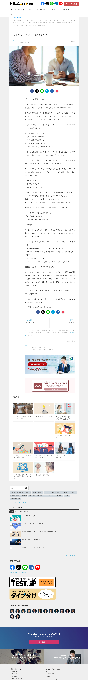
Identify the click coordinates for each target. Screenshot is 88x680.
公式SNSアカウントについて (17, 572)
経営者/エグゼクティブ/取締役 (18, 495)
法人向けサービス (17, 678)
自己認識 (28, 492)
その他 (13, 14)
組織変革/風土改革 (15, 499)
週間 (16, 511)
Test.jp (48, 676)
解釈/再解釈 (32, 495)
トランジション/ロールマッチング (53, 495)
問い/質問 (47, 492)
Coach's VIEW (17, 17)
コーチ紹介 (15, 673)
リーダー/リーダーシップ (17, 492)
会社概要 (14, 671)
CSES (48, 671)
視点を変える (55, 492)
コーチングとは (20, 10)
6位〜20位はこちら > (72, 556)
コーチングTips (42, 10)
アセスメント (68, 10)
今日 (11, 511)
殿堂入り (26, 511)
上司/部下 (67, 495)
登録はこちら (44, 642)
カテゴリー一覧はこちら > (18, 502)
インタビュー (56, 10)
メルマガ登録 (71, 4)
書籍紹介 (14, 676)
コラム (31, 10)
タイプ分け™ (50, 673)
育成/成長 (39, 495)
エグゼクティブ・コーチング (69, 492)
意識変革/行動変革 (38, 492)
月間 (21, 511)
